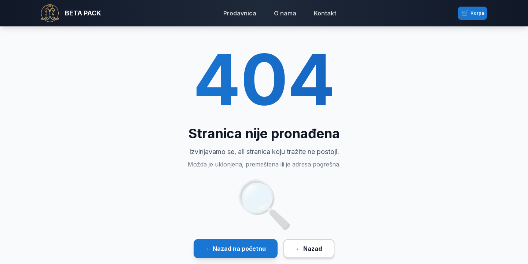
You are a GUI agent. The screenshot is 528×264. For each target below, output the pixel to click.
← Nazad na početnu (235, 248)
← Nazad (309, 248)
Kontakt (325, 13)
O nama (285, 13)
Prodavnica (239, 13)
